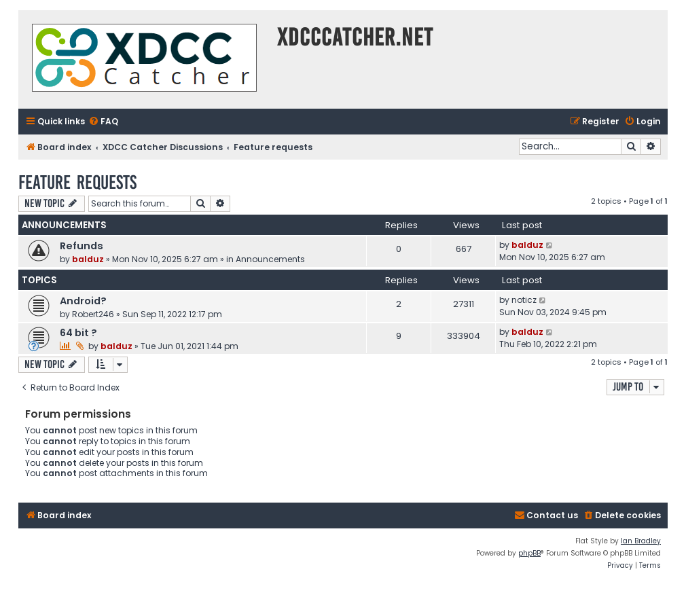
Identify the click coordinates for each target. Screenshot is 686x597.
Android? (83, 301)
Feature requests (77, 182)
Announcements (270, 259)
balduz (88, 259)
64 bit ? (78, 333)
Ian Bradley (641, 541)
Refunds (81, 246)
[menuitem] (103, 122)
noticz (524, 300)
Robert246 (93, 314)
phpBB (529, 553)
